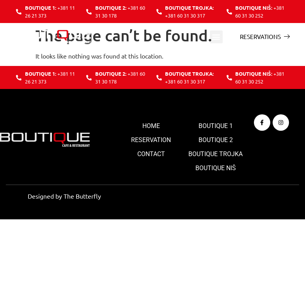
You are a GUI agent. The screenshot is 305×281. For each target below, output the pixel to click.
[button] (216, 36)
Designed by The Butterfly (64, 196)
